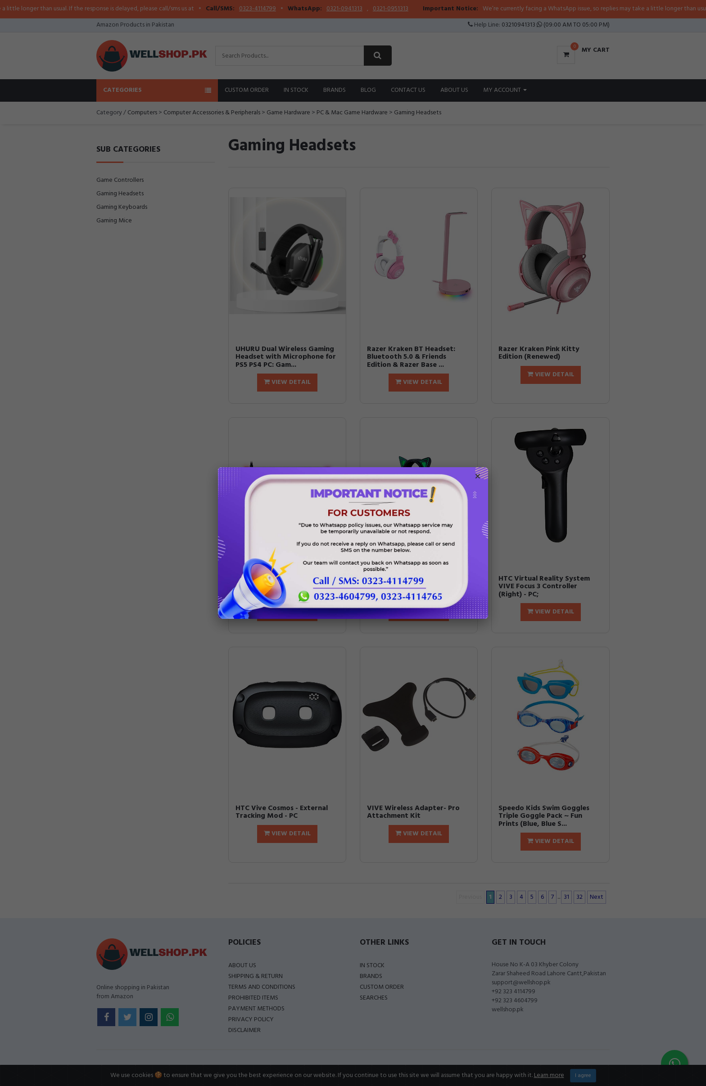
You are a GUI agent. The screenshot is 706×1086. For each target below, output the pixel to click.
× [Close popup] (478, 477)
